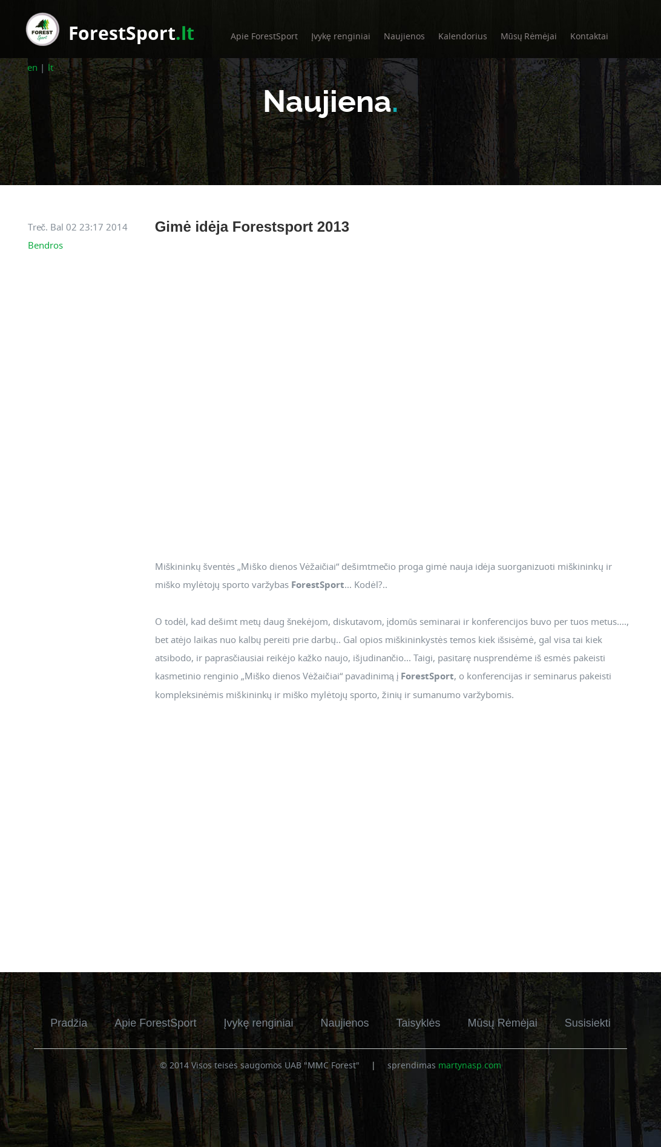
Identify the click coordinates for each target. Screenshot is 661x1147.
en (32, 67)
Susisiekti (588, 1023)
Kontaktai (589, 36)
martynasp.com (469, 1065)
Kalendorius (462, 36)
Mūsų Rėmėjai (529, 36)
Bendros (45, 245)
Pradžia (68, 1023)
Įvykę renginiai (340, 36)
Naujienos (404, 36)
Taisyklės (418, 1023)
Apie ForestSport (264, 36)
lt (50, 67)
